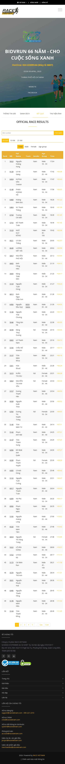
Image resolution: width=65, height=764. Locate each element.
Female (33, 147)
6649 (11, 248)
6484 (11, 207)
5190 (11, 516)
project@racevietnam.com (12, 740)
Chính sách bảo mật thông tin (33, 759)
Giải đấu (5, 688)
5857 (11, 256)
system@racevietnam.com (12, 726)
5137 (11, 355)
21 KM (19, 140)
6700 (11, 412)
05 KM (5, 140)
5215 (11, 373)
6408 (11, 200)
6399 (11, 498)
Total (20, 147)
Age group (43, 147)
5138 (11, 312)
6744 (11, 215)
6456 (11, 304)
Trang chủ (5, 678)
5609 (11, 274)
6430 (11, 470)
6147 (11, 440)
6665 (11, 263)
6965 (11, 340)
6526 (11, 527)
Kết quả (40, 114)
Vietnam (23, 2)
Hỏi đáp (5, 693)
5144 (11, 611)
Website (32, 86)
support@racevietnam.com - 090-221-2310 (18, 713)
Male (26, 147)
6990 (11, 506)
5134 (11, 284)
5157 (11, 391)
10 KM (12, 140)
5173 (11, 562)
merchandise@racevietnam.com (14, 747)
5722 (11, 555)
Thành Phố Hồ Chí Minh (32, 77)
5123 (11, 230)
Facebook (32, 92)
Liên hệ (4, 697)
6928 (11, 401)
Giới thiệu (5, 683)
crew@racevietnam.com (11, 720)
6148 (11, 189)
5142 (11, 432)
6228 (11, 460)
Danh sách (25, 114)
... (36, 625)
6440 (11, 590)
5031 (11, 580)
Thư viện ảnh (55, 114)
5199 (11, 348)
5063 (11, 381)
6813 (11, 294)
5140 (11, 424)
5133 (11, 478)
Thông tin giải (9, 114)
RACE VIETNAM (39, 755)
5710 (11, 223)
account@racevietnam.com (12, 733)
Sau (41, 625)
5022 (11, 161)
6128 (11, 171)
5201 (11, 366)
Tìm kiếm (58, 133)
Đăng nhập (34, 2)
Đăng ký (45, 2)
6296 (11, 450)
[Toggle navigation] (60, 10)
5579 (11, 573)
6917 (11, 488)
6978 (11, 330)
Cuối (47, 625)
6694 (11, 537)
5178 (11, 601)
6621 (11, 240)
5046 (11, 322)
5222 (11, 547)
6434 (11, 179)
